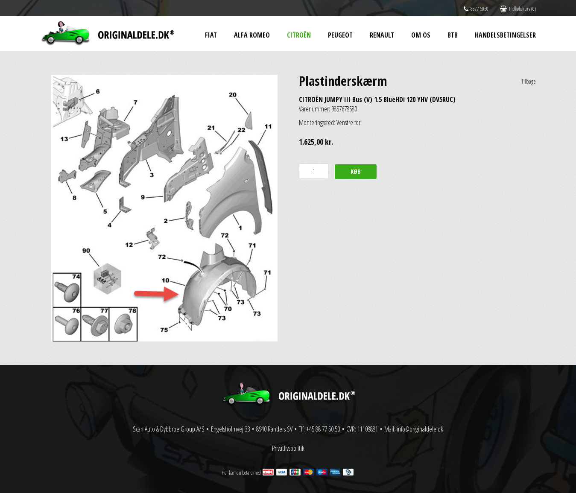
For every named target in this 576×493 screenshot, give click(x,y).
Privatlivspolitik (288, 448)
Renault (382, 35)
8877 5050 (476, 8)
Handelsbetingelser (505, 35)
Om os (420, 35)
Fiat (211, 35)
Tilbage (528, 81)
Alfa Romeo (252, 35)
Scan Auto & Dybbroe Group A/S (169, 429)
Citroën (299, 35)
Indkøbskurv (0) (518, 8)
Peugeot (340, 35)
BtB (452, 35)
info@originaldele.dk (420, 429)
